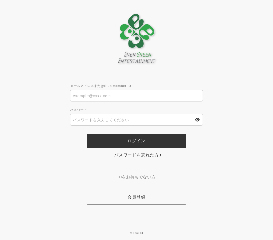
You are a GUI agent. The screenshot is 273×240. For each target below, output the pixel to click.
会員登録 (136, 197)
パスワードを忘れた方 (136, 155)
